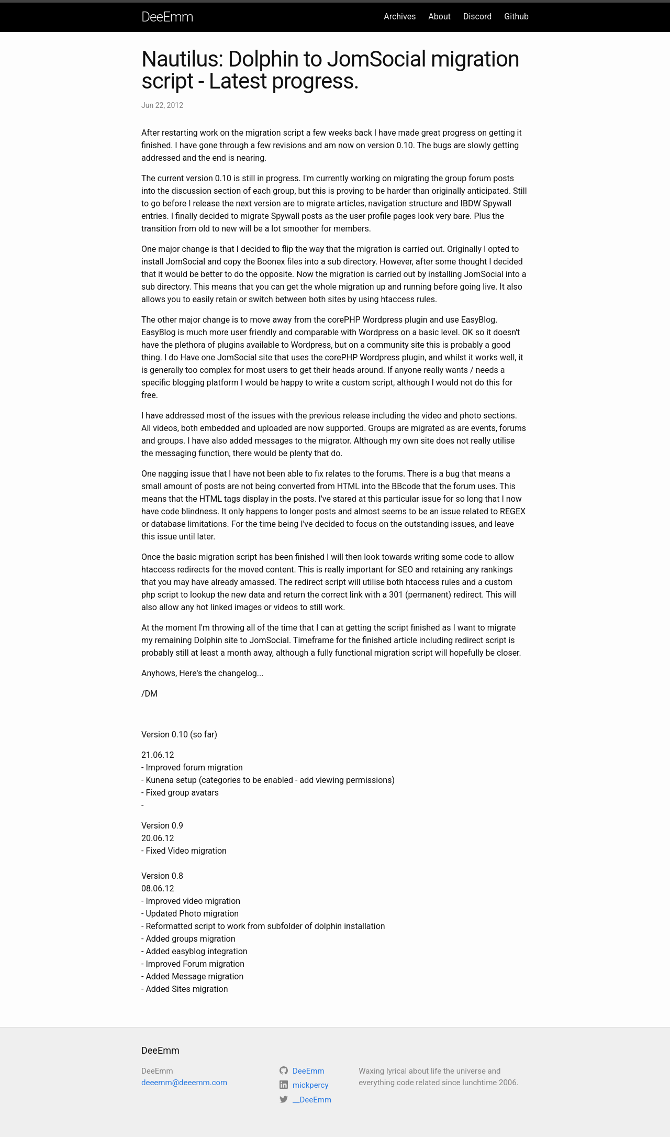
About (439, 16)
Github (516, 16)
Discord (477, 16)
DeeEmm (167, 17)
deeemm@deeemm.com (184, 1082)
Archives (400, 16)
